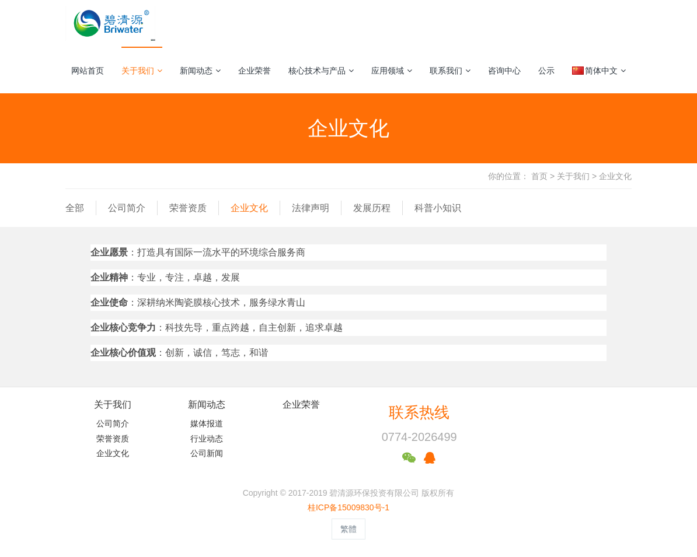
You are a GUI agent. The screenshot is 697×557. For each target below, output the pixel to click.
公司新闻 (206, 453)
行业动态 (206, 438)
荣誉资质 (188, 208)
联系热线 (419, 412)
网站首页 (87, 70)
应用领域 (391, 70)
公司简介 (126, 208)
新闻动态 (200, 70)
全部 (74, 208)
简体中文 (599, 70)
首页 (539, 176)
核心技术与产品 (321, 70)
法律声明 (310, 208)
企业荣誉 (254, 70)
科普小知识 (437, 208)
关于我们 (141, 70)
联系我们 (450, 70)
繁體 (348, 529)
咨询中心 (504, 70)
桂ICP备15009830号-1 (348, 507)
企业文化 (615, 176)
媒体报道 (206, 423)
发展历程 (372, 208)
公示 (546, 70)
